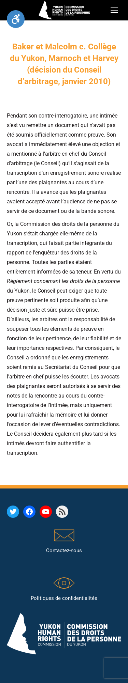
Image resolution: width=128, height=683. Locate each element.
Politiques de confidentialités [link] (64, 598)
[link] (16, 19)
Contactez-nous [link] (64, 550)
